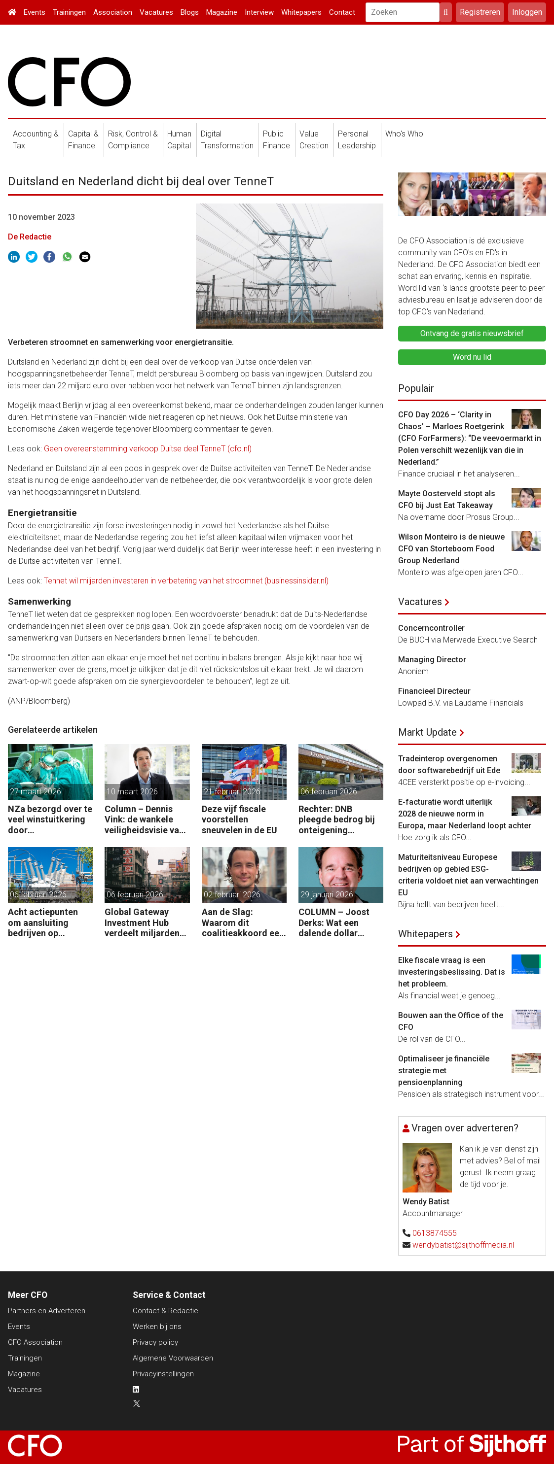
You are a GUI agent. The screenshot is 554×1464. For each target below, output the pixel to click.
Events (34, 12)
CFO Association (35, 1342)
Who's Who (404, 133)
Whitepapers (301, 12)
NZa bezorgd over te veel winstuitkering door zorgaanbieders (50, 820)
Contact (342, 12)
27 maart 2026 (35, 791)
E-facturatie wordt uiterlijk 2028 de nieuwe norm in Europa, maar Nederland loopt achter (464, 813)
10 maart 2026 (132, 791)
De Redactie (29, 236)
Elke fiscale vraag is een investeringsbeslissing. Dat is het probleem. (451, 971)
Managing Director (432, 659)
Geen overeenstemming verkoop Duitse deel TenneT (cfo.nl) (148, 448)
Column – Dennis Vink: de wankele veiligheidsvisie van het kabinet (144, 820)
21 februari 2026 (232, 791)
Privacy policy (155, 1342)
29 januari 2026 (326, 894)
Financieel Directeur (434, 691)
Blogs (190, 12)
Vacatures (156, 12)
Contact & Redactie (165, 1310)
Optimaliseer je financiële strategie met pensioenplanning (443, 1070)
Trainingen (69, 12)
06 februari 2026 (328, 791)
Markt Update (427, 732)
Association (112, 12)
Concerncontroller (431, 628)
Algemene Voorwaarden (173, 1358)
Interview (259, 12)
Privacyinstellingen (163, 1373)
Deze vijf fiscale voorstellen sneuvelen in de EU (239, 819)
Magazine (221, 12)
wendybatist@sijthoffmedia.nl (463, 1245)
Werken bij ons (157, 1326)
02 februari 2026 (232, 894)
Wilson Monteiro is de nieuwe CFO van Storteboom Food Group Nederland (451, 548)
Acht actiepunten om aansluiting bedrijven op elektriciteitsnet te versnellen (46, 923)
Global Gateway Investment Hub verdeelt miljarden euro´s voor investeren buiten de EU (146, 923)
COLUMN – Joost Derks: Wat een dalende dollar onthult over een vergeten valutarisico (333, 923)
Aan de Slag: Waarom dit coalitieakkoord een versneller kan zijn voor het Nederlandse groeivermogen (243, 923)
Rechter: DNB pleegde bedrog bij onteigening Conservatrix (336, 820)
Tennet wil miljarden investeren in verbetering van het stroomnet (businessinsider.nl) (186, 580)
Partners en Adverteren (46, 1310)
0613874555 (434, 1233)
